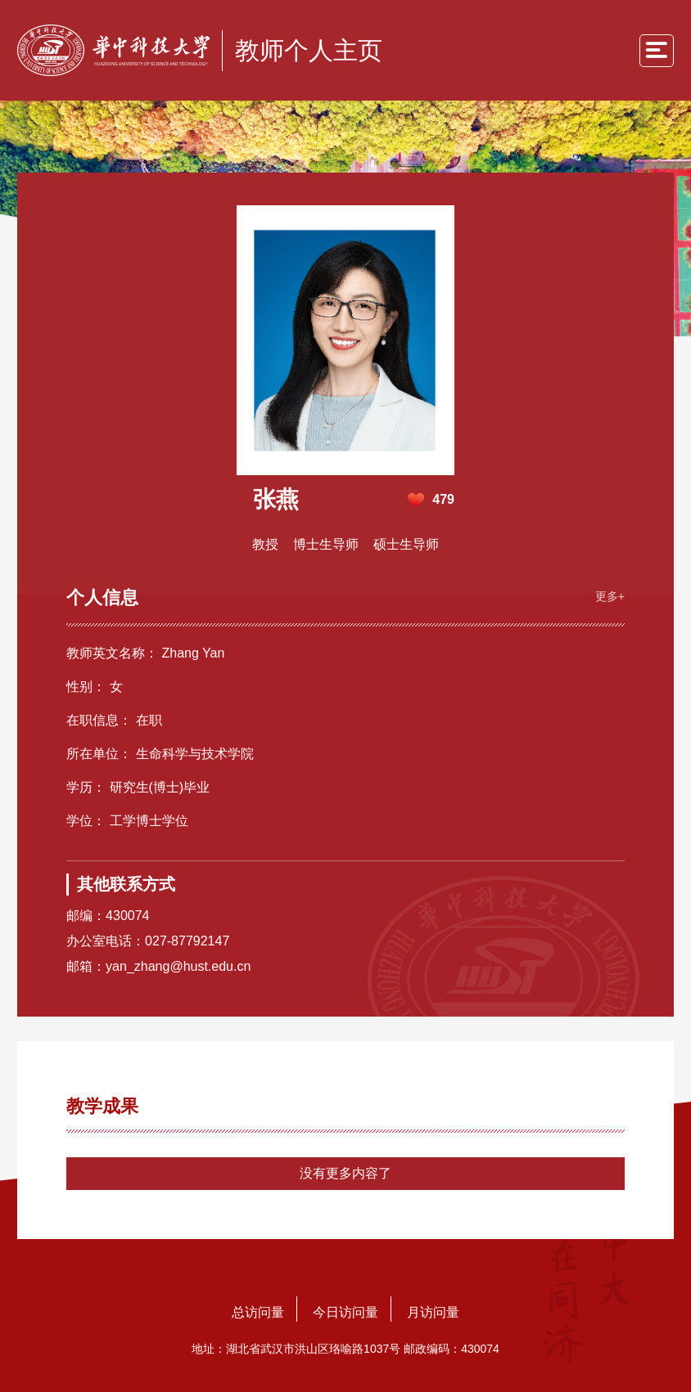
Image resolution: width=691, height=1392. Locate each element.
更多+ (610, 596)
